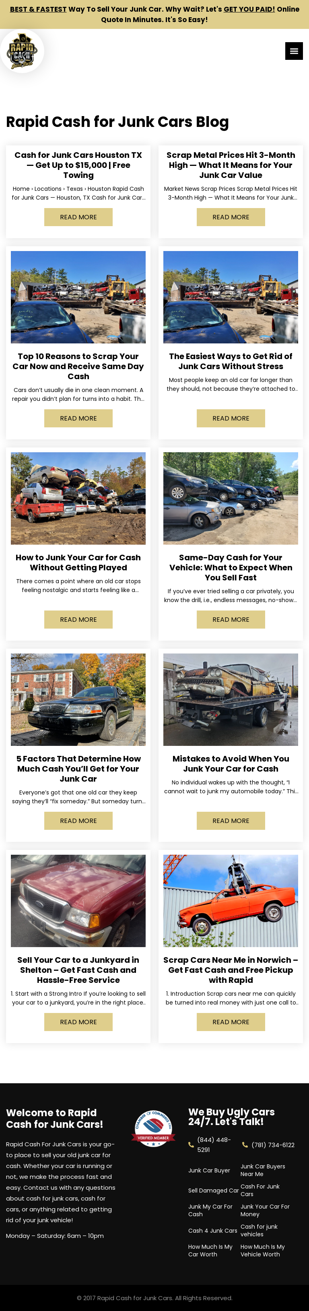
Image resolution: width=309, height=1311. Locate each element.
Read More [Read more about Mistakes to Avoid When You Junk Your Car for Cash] (230, 820)
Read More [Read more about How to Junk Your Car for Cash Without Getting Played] (78, 619)
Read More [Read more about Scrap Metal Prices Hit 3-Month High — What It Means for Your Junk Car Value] (230, 217)
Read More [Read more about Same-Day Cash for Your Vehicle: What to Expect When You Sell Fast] (230, 619)
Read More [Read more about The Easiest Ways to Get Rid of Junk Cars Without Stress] (230, 418)
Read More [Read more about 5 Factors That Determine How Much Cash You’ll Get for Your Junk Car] (78, 820)
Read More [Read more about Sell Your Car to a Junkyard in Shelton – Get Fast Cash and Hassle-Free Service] (78, 1022)
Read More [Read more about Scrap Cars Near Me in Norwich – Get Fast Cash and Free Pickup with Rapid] (230, 1022)
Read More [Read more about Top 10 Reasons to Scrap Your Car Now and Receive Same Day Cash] (78, 418)
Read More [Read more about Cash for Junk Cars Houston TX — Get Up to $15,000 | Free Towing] (78, 217)
